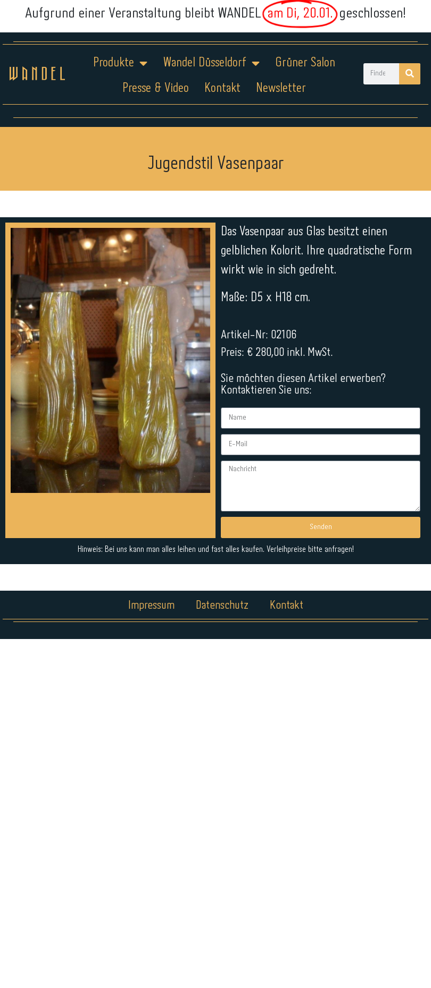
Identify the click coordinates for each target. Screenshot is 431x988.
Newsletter (281, 88)
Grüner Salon (305, 63)
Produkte (120, 63)
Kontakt (222, 88)
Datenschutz (222, 605)
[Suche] (409, 73)
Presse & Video (155, 88)
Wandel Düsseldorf (211, 63)
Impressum (151, 605)
